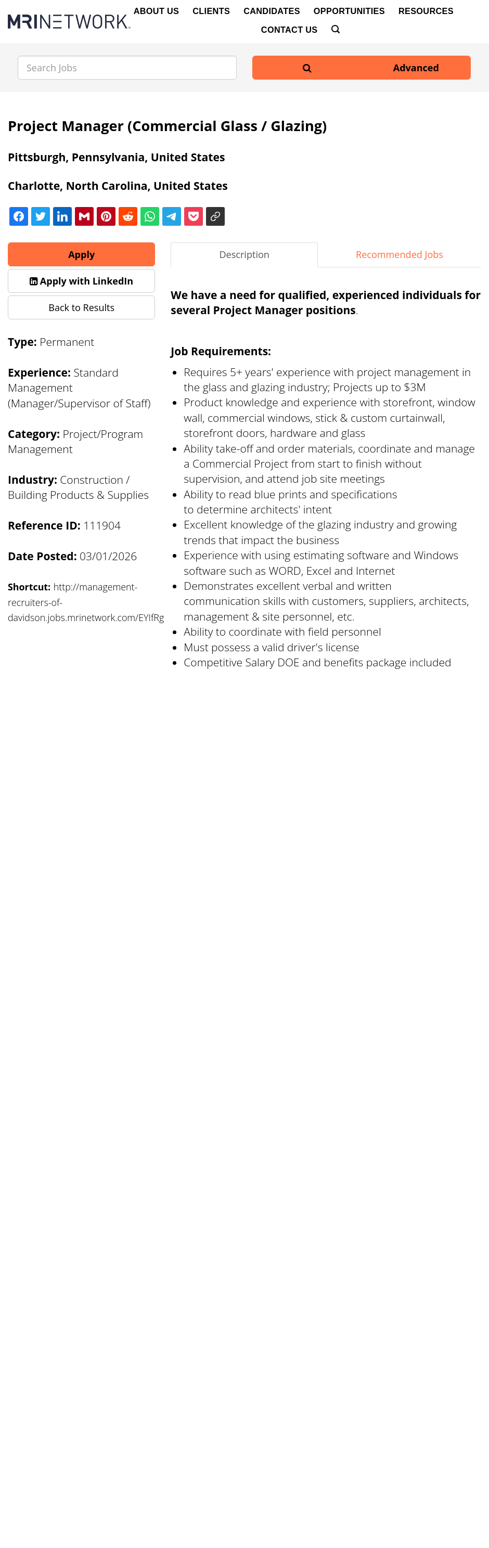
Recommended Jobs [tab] (399, 254)
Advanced (416, 67)
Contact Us (289, 29)
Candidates (271, 11)
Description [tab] (244, 254)
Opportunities (349, 11)
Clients (211, 11)
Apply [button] (81, 254)
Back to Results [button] (81, 307)
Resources (426, 11)
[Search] (335, 29)
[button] (81, 281)
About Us (156, 11)
